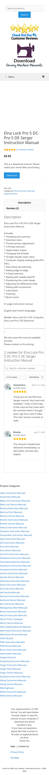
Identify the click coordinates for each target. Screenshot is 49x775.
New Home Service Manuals (13, 634)
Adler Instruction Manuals (12, 493)
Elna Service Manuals (10, 550)
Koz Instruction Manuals (12, 603)
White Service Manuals (11, 695)
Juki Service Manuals (10, 592)
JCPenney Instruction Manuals (14, 581)
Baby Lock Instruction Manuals (15, 500)
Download (12, 175)
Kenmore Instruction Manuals (14, 596)
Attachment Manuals (10, 496)
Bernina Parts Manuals (11, 512)
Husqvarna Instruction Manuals (15, 565)
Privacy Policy (17, 752)
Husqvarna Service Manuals (13, 569)
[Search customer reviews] (24, 368)
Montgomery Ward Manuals (13, 607)
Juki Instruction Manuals (12, 588)
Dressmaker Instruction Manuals (16, 535)
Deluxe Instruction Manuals (13, 527)
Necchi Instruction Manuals (13, 615)
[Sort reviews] (35, 377)
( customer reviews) (25, 149)
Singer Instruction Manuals (13, 665)
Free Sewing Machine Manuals (15, 561)
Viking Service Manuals (11, 684)
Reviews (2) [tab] (12, 208)
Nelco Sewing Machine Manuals (15, 626)
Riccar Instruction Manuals (13, 649)
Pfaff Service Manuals (10, 646)
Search (24, 14)
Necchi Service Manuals (11, 623)
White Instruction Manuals (13, 691)
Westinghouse (7, 688)
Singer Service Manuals (11, 672)
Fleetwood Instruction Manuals (15, 558)
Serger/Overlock (11, 193)
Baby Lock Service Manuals (13, 504)
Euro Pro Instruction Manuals (14, 554)
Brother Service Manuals (12, 523)
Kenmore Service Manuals (12, 600)
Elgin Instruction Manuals (12, 538)
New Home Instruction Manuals (15, 630)
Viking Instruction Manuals (13, 680)
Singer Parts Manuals (10, 668)
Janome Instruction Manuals (14, 573)
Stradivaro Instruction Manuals (15, 676)
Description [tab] (24, 202)
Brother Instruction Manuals (14, 519)
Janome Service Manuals (12, 577)
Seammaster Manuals (10, 653)
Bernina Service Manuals (12, 516)
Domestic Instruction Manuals (14, 531)
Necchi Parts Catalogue (11, 619)
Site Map (14, 757)
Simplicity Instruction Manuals (15, 661)
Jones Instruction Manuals (12, 584)
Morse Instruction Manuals (13, 611)
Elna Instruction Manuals (24, 191)
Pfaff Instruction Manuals (12, 642)
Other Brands (6, 638)
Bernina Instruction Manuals (14, 508)
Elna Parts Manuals (9, 546)
